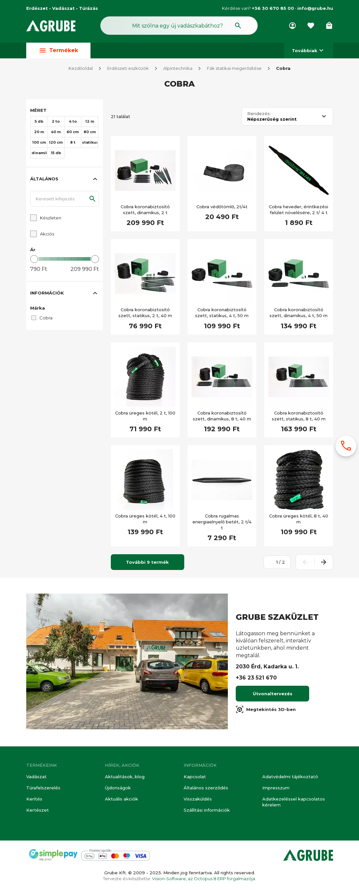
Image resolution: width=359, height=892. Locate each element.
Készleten (50, 219)
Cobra (283, 69)
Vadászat (36, 776)
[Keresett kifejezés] (64, 200)
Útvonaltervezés (272, 695)
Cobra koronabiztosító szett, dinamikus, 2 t (145, 210)
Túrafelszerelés (43, 787)
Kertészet (37, 810)
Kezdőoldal (81, 69)
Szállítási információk (207, 810)
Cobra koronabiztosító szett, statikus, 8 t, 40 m (299, 417)
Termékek (58, 50)
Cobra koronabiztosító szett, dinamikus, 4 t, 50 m (298, 313)
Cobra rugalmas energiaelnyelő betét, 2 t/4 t (221, 523)
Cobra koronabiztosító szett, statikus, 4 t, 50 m (222, 313)
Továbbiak (308, 50)
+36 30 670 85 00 (273, 8)
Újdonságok (118, 787)
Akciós (47, 235)
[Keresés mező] (179, 25)
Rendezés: (259, 115)
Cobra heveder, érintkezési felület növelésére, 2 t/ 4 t (298, 210)
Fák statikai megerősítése (234, 69)
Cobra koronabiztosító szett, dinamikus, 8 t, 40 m (222, 417)
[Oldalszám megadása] (273, 563)
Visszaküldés (198, 798)
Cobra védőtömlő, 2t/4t (222, 208)
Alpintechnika (177, 69)
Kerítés (34, 798)
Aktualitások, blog (125, 776)
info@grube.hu (315, 8)
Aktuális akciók (121, 798)
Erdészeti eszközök (128, 69)
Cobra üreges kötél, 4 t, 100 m (145, 520)
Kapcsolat (195, 776)
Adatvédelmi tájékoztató (290, 776)
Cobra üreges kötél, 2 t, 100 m (145, 417)
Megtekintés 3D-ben (266, 711)
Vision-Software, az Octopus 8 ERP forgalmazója (203, 878)
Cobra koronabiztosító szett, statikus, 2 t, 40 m (145, 313)
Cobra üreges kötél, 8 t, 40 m (298, 520)
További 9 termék (147, 563)
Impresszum (275, 787)
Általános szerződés (206, 787)
